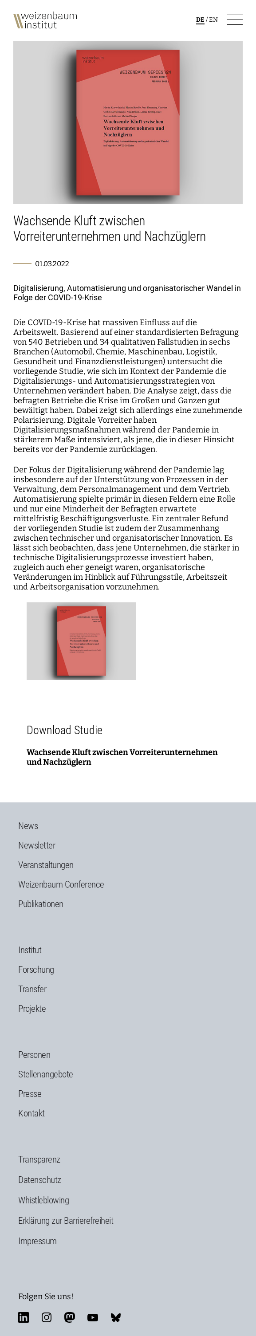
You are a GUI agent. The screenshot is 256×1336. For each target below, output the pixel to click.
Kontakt (31, 1113)
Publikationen (40, 904)
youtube (92, 1317)
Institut (29, 950)
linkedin (23, 1317)
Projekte (32, 1008)
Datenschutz (39, 1180)
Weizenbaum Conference (61, 884)
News (28, 826)
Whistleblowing (43, 1200)
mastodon (69, 1317)
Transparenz (39, 1159)
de (200, 20)
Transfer (32, 989)
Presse (29, 1093)
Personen (34, 1054)
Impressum (37, 1241)
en (213, 20)
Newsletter (36, 845)
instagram (46, 1317)
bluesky (115, 1317)
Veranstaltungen (46, 865)
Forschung (36, 969)
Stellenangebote (45, 1074)
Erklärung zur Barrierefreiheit (65, 1220)
